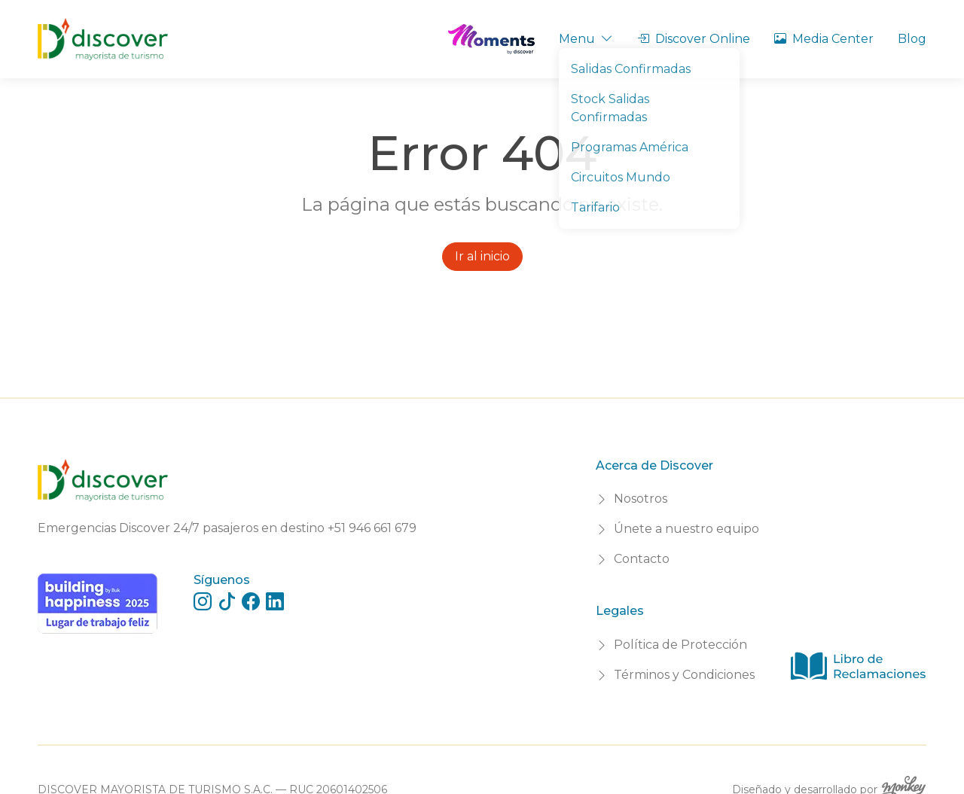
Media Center (824, 39)
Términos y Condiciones (684, 675)
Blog (912, 39)
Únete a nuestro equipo (686, 529)
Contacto (642, 559)
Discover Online (693, 39)
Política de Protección (680, 644)
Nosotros (640, 498)
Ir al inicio (482, 256)
